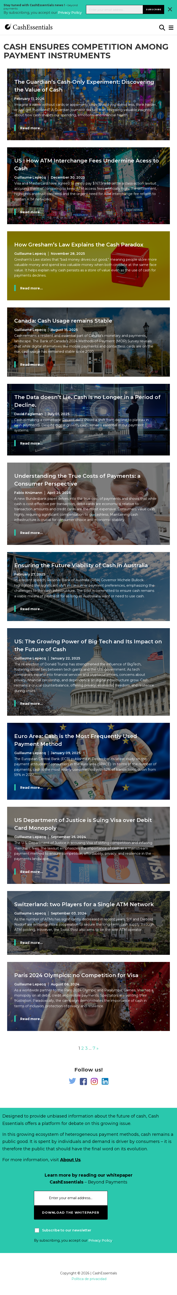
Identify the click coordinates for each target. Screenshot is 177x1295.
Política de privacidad (89, 1279)
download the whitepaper (70, 1212)
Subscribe (153, 9)
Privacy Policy (70, 12)
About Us (70, 1159)
